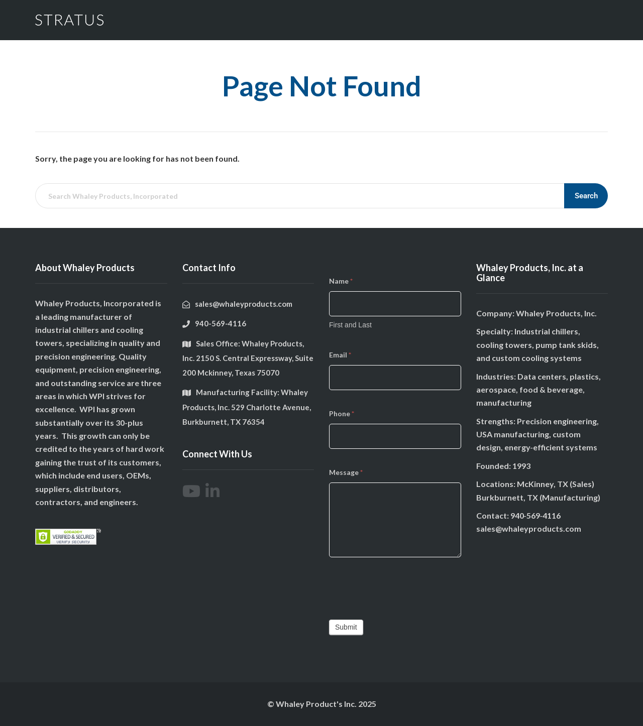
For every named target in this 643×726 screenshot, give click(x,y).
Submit (346, 627)
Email (340, 354)
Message (346, 472)
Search (586, 195)
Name (341, 281)
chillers (85, 329)
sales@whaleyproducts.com (528, 528)
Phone (341, 413)
